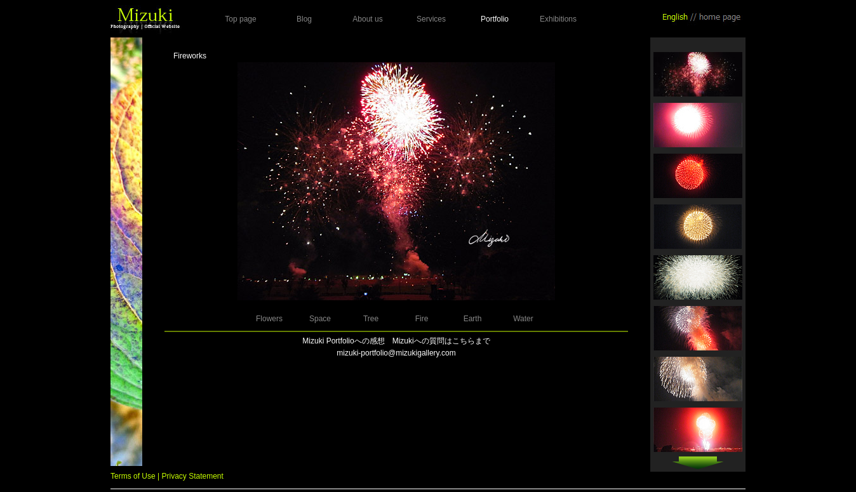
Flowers (269, 318)
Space (320, 318)
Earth (473, 318)
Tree (370, 318)
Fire (422, 318)
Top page (240, 19)
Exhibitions (558, 19)
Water (523, 318)
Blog (304, 19)
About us (367, 19)
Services (431, 19)
